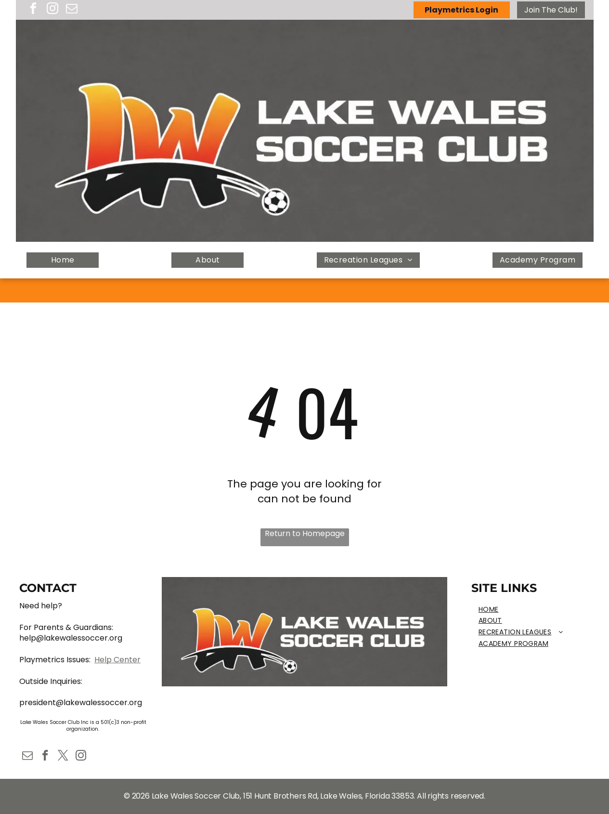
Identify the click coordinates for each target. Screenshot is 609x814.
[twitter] (63, 757)
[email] (71, 10)
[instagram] (52, 10)
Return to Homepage (305, 533)
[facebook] (33, 10)
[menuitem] (62, 260)
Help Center (117, 659)
